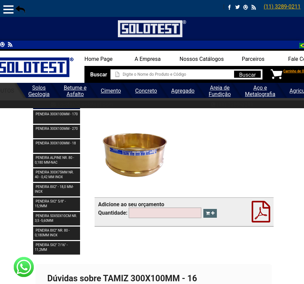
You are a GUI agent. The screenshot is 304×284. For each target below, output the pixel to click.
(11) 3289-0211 (282, 6)
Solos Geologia (39, 91)
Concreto (146, 91)
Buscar (247, 75)
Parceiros (253, 59)
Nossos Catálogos (202, 59)
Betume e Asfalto (75, 91)
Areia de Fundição (220, 91)
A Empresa (148, 59)
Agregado (183, 91)
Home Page (98, 59)
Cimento (111, 91)
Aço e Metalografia (260, 91)
